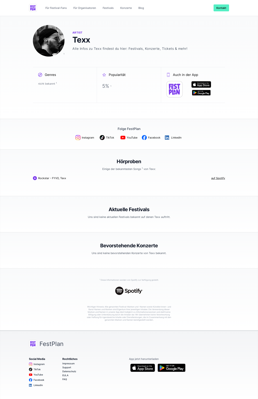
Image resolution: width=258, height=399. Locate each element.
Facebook (36, 380)
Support (66, 367)
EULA (65, 375)
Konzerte (126, 8)
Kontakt (221, 8)
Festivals (108, 8)
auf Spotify (218, 178)
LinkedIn (36, 385)
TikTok (35, 369)
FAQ (64, 379)
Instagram (37, 364)
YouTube (36, 375)
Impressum (68, 363)
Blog (141, 8)
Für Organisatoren (84, 8)
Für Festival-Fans (56, 8)
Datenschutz (69, 371)
